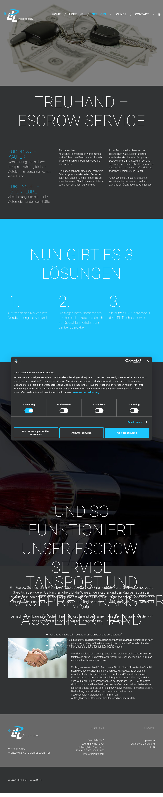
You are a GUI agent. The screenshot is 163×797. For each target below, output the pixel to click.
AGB (152, 747)
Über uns (76, 14)
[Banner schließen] (148, 361)
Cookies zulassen (127, 432)
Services (99, 14)
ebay (61, 177)
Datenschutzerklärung (86, 392)
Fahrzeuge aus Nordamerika (74, 174)
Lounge (120, 14)
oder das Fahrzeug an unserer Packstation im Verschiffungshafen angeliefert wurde (95, 640)
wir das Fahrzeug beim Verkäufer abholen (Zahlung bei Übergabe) (86, 634)
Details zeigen (135, 422)
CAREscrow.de (136, 313)
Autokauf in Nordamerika (26, 172)
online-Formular (143, 657)
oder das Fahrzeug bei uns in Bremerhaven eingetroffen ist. (82, 645)
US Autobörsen (84, 181)
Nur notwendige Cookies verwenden (36, 432)
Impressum (148, 740)
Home (56, 14)
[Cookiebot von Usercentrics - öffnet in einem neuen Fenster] (127, 361)
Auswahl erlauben (81, 432)
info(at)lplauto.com (93, 753)
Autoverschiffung (132, 153)
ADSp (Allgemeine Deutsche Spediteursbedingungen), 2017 (103, 698)
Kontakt (142, 14)
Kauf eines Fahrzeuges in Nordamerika (80, 153)
